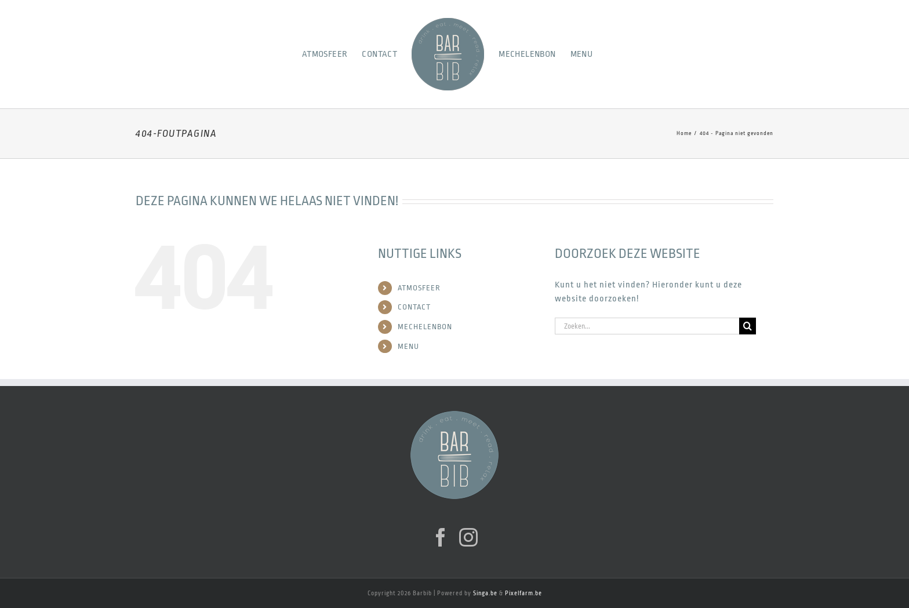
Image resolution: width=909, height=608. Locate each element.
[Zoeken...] (647, 326)
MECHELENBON (425, 326)
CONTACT (414, 307)
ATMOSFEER (419, 287)
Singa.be (485, 593)
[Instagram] (468, 537)
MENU (408, 346)
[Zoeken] (747, 326)
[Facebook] (440, 537)
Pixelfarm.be (523, 593)
